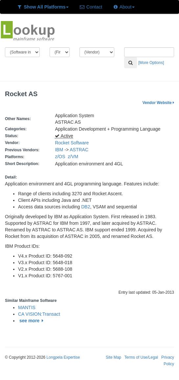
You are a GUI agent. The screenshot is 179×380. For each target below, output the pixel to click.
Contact (90, 7)
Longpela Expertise (63, 357)
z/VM (74, 156)
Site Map (113, 357)
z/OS (61, 156)
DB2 (85, 206)
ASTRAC (79, 149)
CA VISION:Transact (39, 314)
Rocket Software (72, 142)
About (124, 7)
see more (32, 320)
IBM (59, 149)
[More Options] (151, 62)
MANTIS (26, 307)
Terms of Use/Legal (141, 357)
